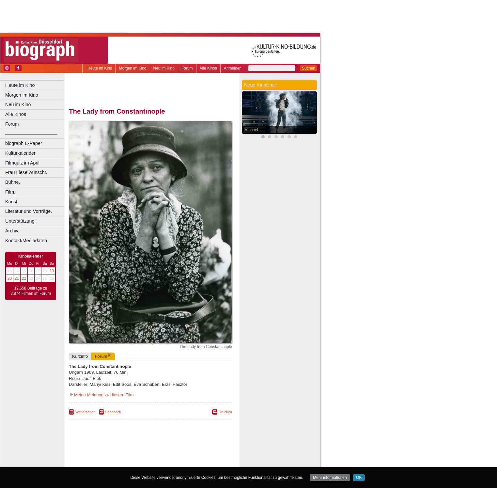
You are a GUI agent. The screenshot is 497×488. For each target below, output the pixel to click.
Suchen (308, 68)
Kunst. (12, 201)
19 (52, 271)
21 (17, 278)
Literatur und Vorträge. (28, 211)
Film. (10, 192)
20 (10, 278)
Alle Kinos (208, 68)
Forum (187, 68)
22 (24, 278)
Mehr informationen (330, 477)
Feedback (113, 412)
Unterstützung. (20, 221)
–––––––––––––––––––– (31, 133)
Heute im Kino (99, 68)
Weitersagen (85, 412)
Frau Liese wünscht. (26, 172)
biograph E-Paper (23, 143)
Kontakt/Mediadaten (26, 240)
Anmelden (232, 68)
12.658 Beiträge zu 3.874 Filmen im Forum (30, 291)
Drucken (225, 412)
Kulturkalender (20, 153)
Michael (251, 130)
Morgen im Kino (132, 68)
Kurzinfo (80, 356)
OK (359, 477)
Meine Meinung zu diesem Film (104, 394)
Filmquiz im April (22, 162)
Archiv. (12, 230)
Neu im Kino (164, 68)
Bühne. (12, 182)
